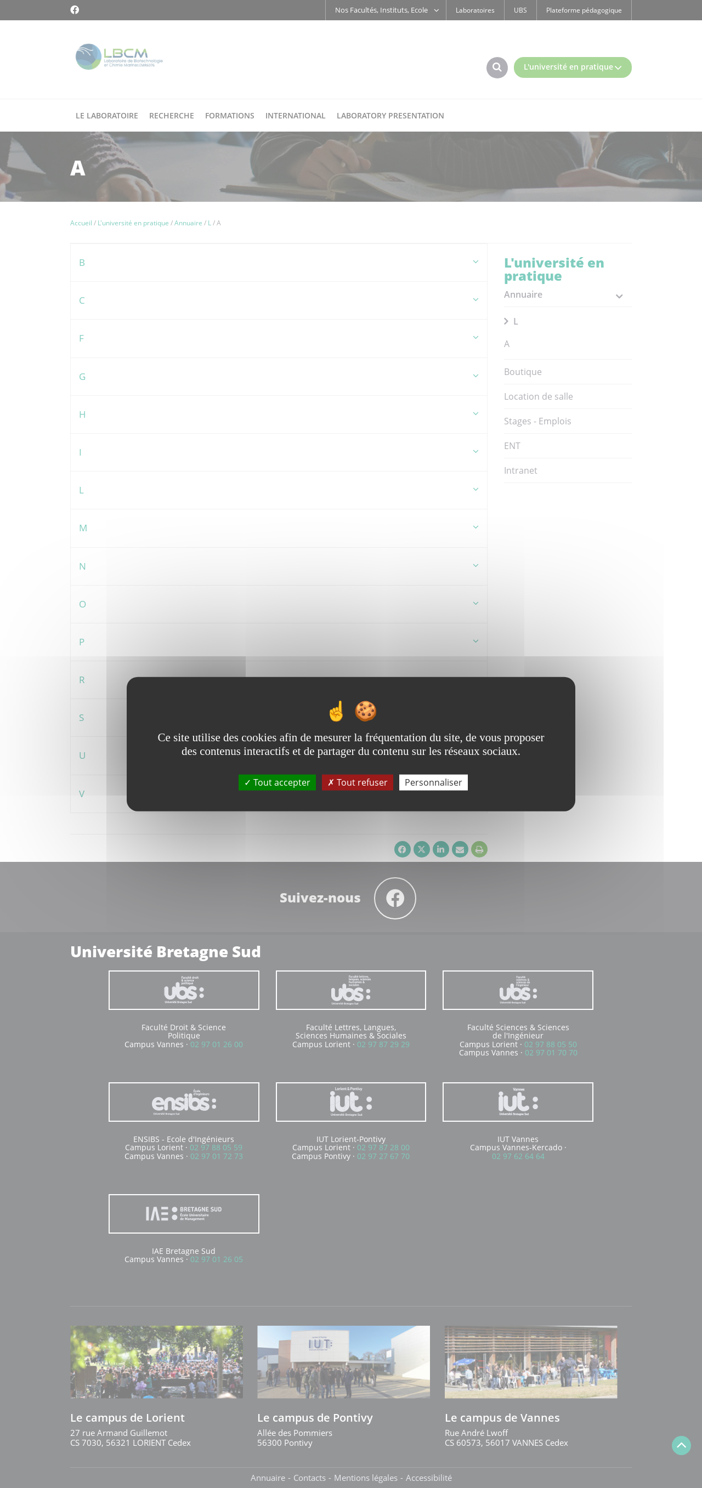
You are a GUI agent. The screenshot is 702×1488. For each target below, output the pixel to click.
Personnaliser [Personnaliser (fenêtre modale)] (433, 782)
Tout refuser (357, 782)
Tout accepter (277, 782)
